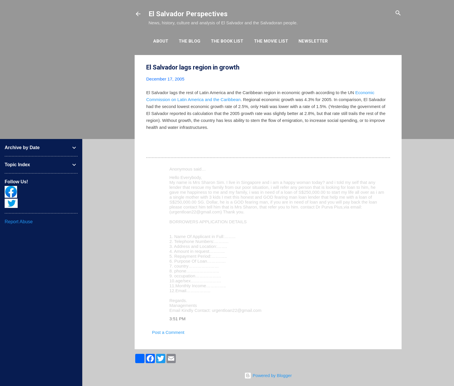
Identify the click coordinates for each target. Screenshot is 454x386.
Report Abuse (19, 221)
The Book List (227, 41)
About (160, 41)
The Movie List (271, 41)
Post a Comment (168, 332)
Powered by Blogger (268, 375)
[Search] (398, 13)
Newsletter (313, 41)
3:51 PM (177, 318)
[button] (386, 68)
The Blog (189, 41)
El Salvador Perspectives (188, 14)
